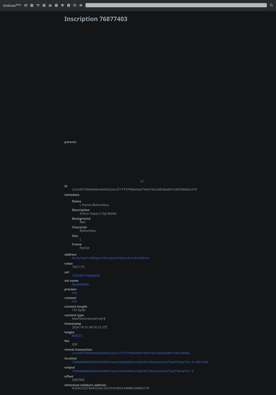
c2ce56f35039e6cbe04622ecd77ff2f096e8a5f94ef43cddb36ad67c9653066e (131, 352)
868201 (77, 335)
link (74, 292)
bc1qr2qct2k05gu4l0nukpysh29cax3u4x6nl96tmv (110, 258)
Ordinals (12, 5)
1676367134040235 (86, 275)
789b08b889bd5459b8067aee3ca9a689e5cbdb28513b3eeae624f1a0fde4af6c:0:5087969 (140, 361)
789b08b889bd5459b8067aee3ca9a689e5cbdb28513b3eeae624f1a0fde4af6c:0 (133, 370)
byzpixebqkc (81, 284)
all (141, 181)
